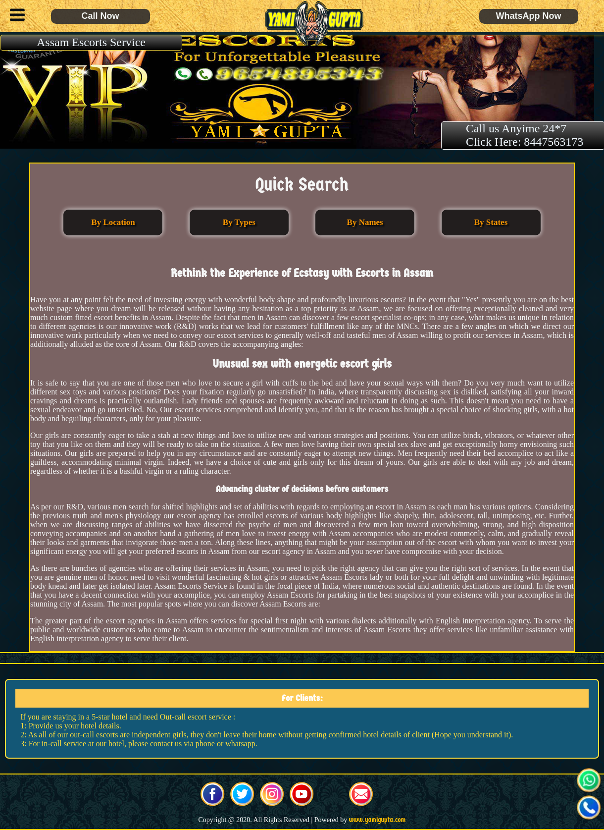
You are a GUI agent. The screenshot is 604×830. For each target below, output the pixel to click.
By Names (365, 222)
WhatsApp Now (528, 16)
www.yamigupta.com (377, 820)
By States (491, 222)
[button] (15, 16)
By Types (239, 222)
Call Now (100, 16)
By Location (113, 222)
